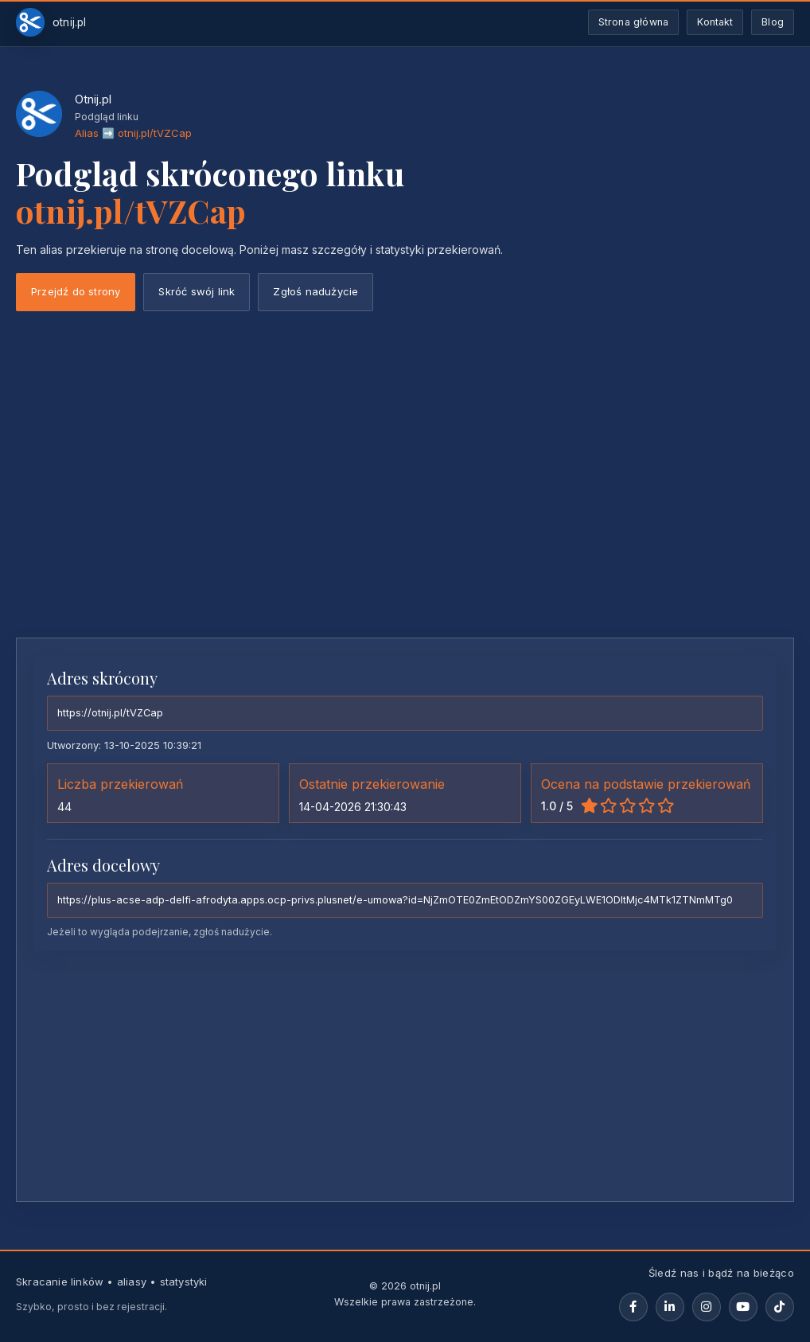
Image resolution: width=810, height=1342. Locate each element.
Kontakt (715, 22)
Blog (772, 22)
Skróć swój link (196, 291)
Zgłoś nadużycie (315, 291)
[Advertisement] (405, 506)
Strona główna (633, 22)
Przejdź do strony (75, 291)
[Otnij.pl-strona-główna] (51, 22)
